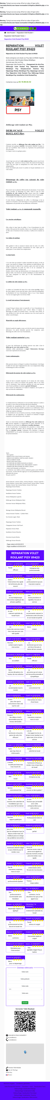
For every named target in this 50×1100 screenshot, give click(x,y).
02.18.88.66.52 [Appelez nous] (21, 28)
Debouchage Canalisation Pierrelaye (25, 1093)
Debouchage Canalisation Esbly (25, 1091)
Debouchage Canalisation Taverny (25, 1095)
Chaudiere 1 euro (27, 1086)
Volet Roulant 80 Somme (12, 1086)
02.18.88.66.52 (12, 1037)
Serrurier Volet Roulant (13, 1067)
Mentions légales (9, 1083)
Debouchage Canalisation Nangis (25, 1089)
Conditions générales (23, 1083)
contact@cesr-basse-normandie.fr (17, 1035)
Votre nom (25, 972)
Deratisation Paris (39, 1086)
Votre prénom (25, 979)
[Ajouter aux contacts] (31, 28)
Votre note (25, 986)
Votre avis (25, 993)
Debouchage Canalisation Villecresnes (25, 1097)
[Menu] (34, 28)
